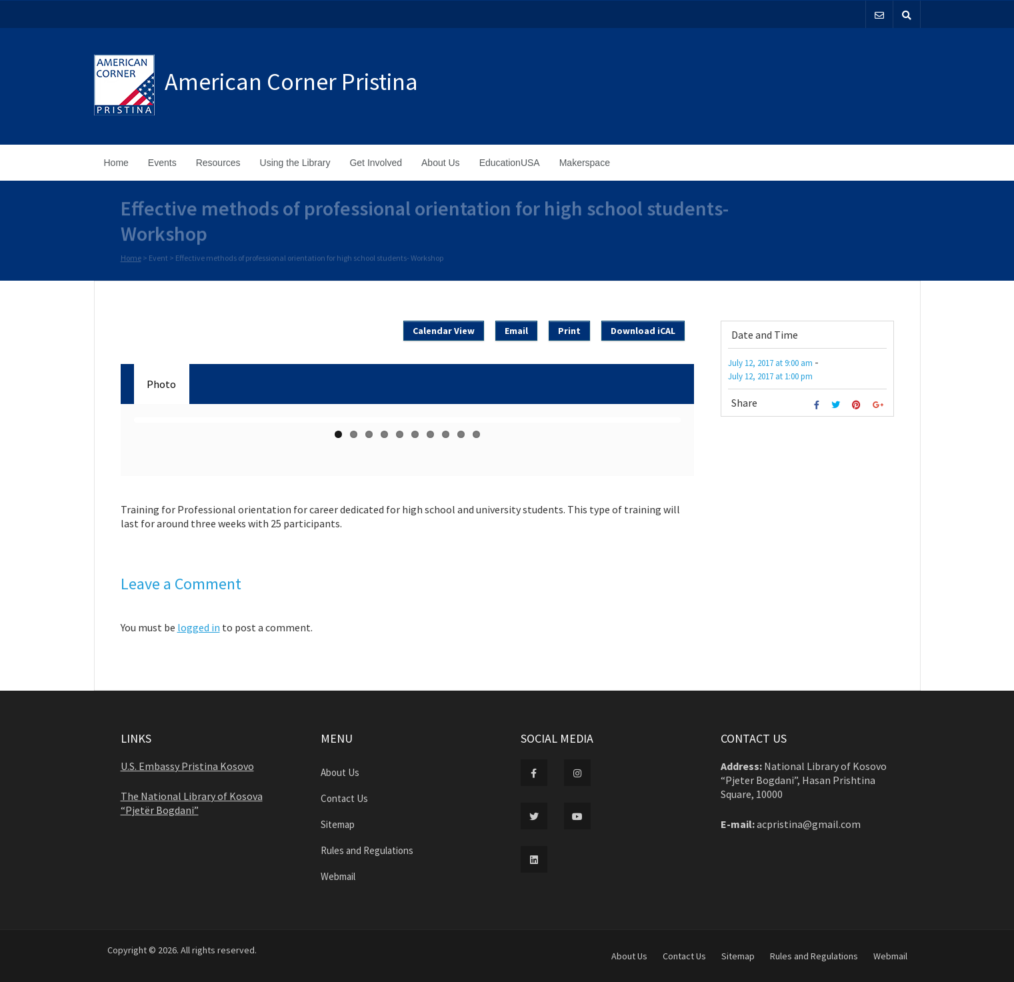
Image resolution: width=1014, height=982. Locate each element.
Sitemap (338, 824)
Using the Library (295, 162)
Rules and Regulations (367, 850)
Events (162, 162)
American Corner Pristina (291, 82)
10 (476, 434)
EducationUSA (509, 162)
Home (116, 162)
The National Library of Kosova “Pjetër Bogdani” (192, 803)
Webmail (338, 876)
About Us (440, 162)
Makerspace (584, 162)
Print (569, 331)
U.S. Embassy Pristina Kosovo (187, 766)
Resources (218, 162)
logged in (198, 627)
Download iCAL (643, 331)
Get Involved (375, 162)
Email (516, 331)
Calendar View (444, 331)
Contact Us (344, 798)
